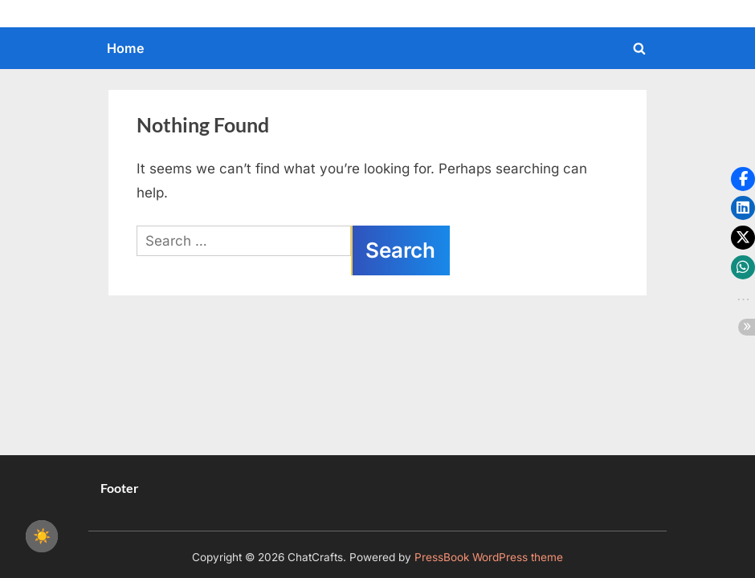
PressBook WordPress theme (488, 557)
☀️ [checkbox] (42, 536)
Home (126, 48)
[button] (743, 179)
